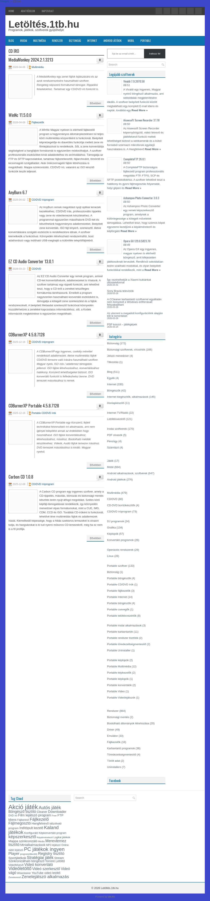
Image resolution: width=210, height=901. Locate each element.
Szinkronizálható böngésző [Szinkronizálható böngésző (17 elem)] (26, 861)
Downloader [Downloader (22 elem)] (57, 812)
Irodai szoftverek (117, 428)
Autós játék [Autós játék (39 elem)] (50, 807)
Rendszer (57, 40)
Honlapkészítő (115, 403)
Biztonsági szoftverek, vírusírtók (126, 349)
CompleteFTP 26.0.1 (134, 159)
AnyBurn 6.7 (18, 192)
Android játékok (112, 40)
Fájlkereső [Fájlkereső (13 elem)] (23, 819)
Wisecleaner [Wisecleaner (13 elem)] (24, 873)
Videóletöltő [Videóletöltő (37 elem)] (20, 868)
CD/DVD (36, 268)
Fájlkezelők (38, 122)
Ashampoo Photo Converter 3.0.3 (141, 198)
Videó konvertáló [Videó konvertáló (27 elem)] (38, 864)
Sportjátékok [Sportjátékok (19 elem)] (17, 858)
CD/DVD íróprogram (43, 199)
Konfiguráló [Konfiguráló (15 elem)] (31, 832)
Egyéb (111, 378)
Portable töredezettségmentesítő (126, 644)
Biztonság (75, 40)
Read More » (139, 110)
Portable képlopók (118, 660)
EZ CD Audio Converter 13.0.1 (31, 261)
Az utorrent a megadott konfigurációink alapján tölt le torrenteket (135, 314)
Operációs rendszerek (120, 549)
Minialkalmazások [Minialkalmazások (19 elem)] (32, 845)
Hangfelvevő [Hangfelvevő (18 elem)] (40, 823)
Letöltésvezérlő (116, 419)
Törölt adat (113, 760)
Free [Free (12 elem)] (54, 815)
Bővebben (95, 103)
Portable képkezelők (119, 672)
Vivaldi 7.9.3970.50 (134, 81)
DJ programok (115, 521)
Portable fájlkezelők (119, 590)
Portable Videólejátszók (121, 697)
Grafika (111, 527)
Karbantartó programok (121, 748)
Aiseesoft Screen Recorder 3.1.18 (141, 120)
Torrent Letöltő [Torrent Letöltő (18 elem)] (55, 861)
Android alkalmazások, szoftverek (127, 473)
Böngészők (113, 390)
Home (11, 11)
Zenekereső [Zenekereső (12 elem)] (15, 877)
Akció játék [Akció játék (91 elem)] (23, 806)
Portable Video (116, 691)
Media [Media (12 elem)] (41, 841)
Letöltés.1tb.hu (44, 24)
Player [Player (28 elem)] (14, 853)
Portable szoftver (117, 565)
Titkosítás (113, 362)
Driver (110, 729)
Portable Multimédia (119, 666)
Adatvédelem (28, 11)
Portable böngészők (119, 578)
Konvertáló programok (120, 540)
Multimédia (39, 40)
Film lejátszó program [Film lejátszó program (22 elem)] (34, 815)
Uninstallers (114, 767)
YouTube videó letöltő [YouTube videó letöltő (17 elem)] (46, 873)
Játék (110, 460)
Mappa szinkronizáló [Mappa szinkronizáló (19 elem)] (23, 841)
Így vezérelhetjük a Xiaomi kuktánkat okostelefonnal (129, 281)
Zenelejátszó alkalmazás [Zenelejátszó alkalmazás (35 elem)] (45, 876)
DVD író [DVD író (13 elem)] (13, 815)
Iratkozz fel (154, 53)
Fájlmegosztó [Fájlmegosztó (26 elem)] (20, 823)
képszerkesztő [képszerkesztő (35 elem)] (22, 836)
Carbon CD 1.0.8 (21, 477)
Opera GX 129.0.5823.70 (136, 241)
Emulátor (112, 735)
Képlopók (112, 533)
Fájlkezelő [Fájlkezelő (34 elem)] (39, 819)
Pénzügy (112, 441)
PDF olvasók (115, 435)
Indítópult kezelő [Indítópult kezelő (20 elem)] (31, 828)
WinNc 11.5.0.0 (20, 115)
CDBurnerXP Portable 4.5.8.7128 (34, 405)
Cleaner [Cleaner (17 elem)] (42, 811)
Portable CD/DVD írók (44, 413)
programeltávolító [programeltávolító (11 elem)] (28, 854)
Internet (92, 40)
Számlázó (113, 447)
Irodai (23, 40)
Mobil (131, 40)
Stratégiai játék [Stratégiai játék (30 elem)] (40, 857)
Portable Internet (117, 597)
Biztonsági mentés (118, 717)
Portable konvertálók (119, 685)
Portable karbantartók (120, 631)
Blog (11, 40)
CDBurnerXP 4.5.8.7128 (27, 334)
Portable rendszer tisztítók (122, 637)
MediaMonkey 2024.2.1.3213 (31, 60)
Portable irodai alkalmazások (124, 625)
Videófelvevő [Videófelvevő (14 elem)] (16, 864)
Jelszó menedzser (118, 355)
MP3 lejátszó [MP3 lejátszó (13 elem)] (53, 845)
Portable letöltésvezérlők (122, 615)
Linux (110, 556)
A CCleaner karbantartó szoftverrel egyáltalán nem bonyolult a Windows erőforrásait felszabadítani (134, 302)
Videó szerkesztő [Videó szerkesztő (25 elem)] (46, 869)
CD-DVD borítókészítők (121, 505)
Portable (145, 40)
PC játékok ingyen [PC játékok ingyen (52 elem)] (44, 849)
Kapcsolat (48, 11)
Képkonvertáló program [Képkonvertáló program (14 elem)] (52, 832)
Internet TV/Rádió (117, 412)
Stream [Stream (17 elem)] (59, 858)
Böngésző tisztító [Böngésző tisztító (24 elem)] (22, 812)
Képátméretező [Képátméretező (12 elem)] (45, 837)
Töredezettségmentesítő (121, 754)
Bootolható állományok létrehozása (128, 723)
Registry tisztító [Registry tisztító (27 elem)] (51, 853)
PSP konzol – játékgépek (122, 324)
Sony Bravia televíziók (120, 291)
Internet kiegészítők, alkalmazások (128, 396)
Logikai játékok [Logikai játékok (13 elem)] (62, 837)
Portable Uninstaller (119, 650)
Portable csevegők (118, 609)
